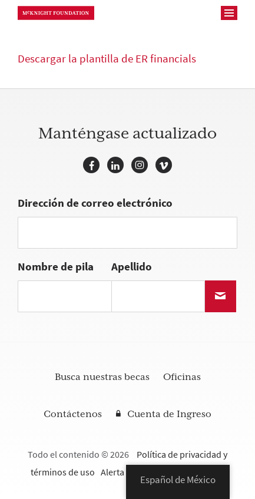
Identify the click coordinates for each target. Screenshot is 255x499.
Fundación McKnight (56, 13)
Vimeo (163, 165)
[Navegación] (229, 13)
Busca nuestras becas (102, 377)
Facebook (91, 165)
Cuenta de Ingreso (169, 414)
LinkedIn (115, 165)
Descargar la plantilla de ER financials (107, 58)
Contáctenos (73, 414)
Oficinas (182, 377)
